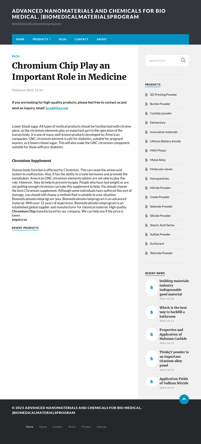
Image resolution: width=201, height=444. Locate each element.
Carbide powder (161, 113)
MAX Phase (158, 150)
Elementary (157, 122)
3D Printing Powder (163, 94)
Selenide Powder (161, 206)
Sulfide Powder (160, 234)
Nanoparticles (159, 178)
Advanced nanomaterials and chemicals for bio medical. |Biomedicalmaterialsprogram (89, 14)
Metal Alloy (158, 160)
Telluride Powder (161, 253)
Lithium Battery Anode (165, 141)
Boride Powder (160, 104)
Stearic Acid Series (162, 225)
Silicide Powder (160, 215)
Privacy (86, 426)
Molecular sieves (161, 169)
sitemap (101, 426)
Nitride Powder (160, 187)
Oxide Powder (159, 197)
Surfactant (157, 243)
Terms (72, 426)
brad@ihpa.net (57, 108)
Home (20, 39)
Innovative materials (164, 132)
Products (40, 39)
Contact (82, 39)
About (102, 39)
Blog (63, 39)
